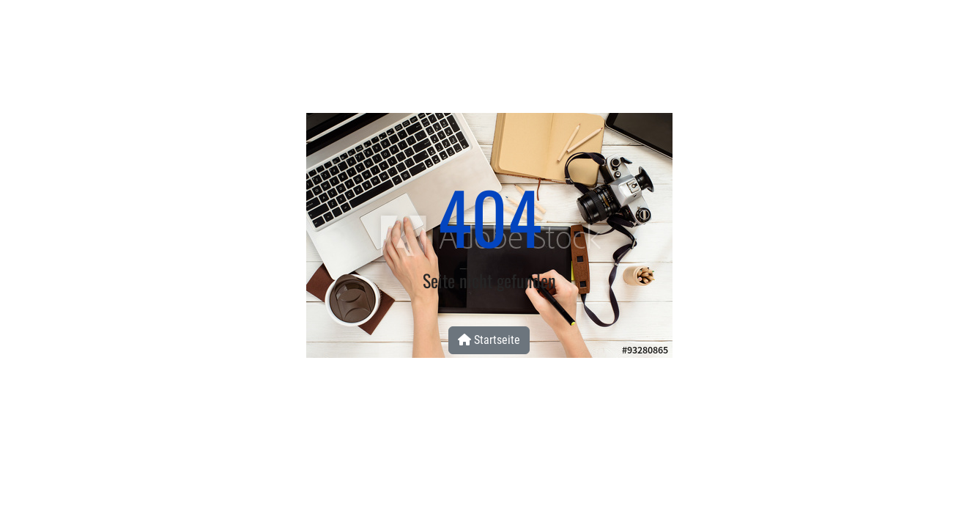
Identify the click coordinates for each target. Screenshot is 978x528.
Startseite (489, 340)
